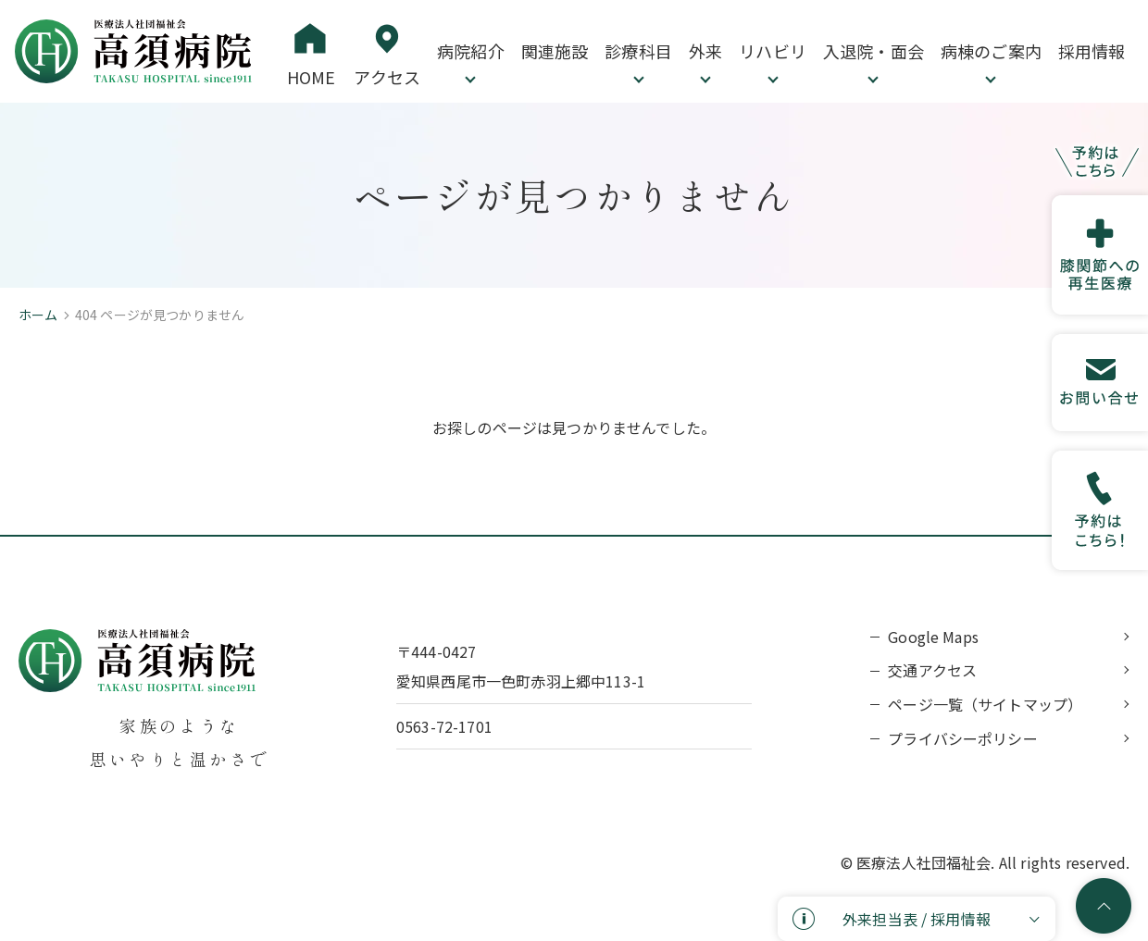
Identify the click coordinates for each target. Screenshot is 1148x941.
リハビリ (772, 51)
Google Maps (933, 636)
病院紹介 (471, 51)
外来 (705, 51)
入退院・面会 (873, 51)
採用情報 (1092, 51)
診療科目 (638, 51)
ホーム (38, 315)
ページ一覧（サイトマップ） (985, 704)
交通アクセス (932, 669)
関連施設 (555, 51)
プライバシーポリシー (963, 738)
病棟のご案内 (991, 51)
